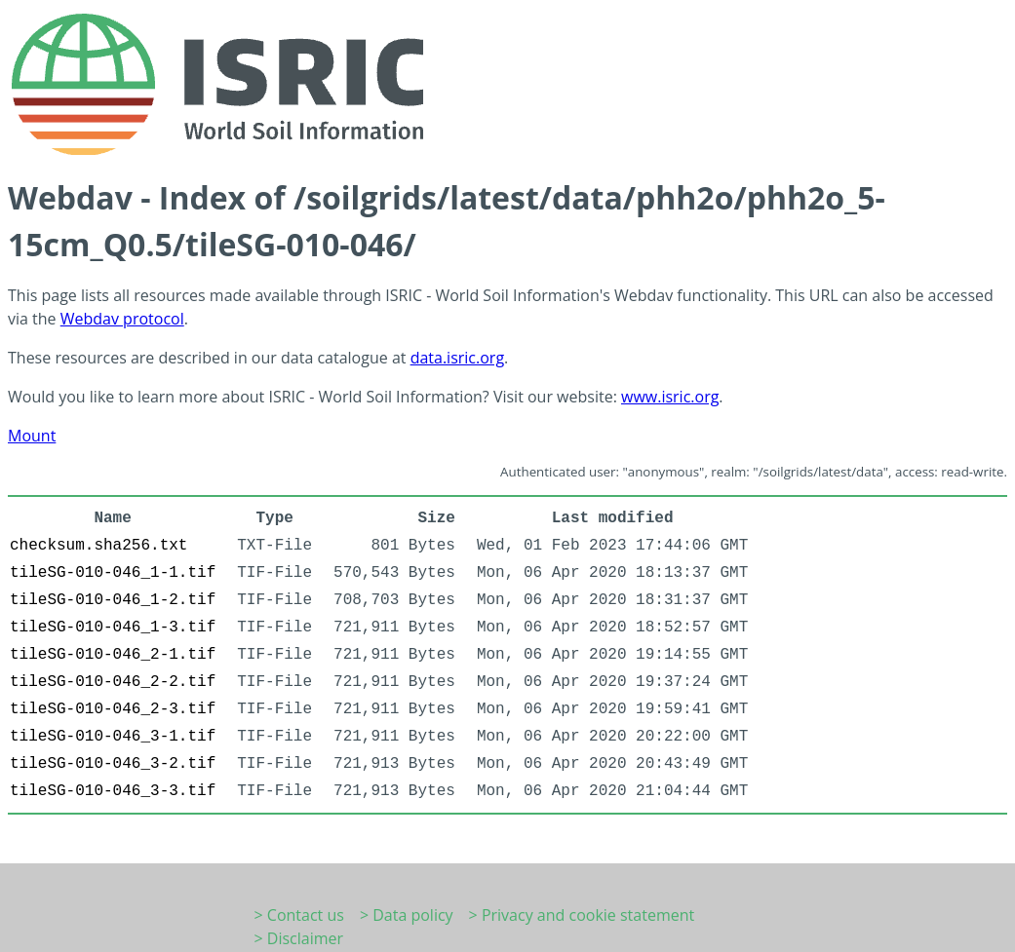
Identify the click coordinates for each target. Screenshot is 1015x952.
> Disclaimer (299, 938)
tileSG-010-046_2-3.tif (112, 709)
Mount (32, 435)
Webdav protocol (122, 318)
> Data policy (406, 915)
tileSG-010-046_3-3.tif (112, 791)
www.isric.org (670, 396)
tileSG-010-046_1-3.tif (112, 627)
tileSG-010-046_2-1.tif (112, 655)
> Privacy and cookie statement (582, 915)
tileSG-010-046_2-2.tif (112, 682)
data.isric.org (457, 357)
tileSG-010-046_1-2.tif (112, 600)
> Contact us (299, 915)
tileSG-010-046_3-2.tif (112, 764)
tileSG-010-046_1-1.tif (112, 573)
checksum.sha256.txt (98, 545)
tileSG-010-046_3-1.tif (112, 736)
